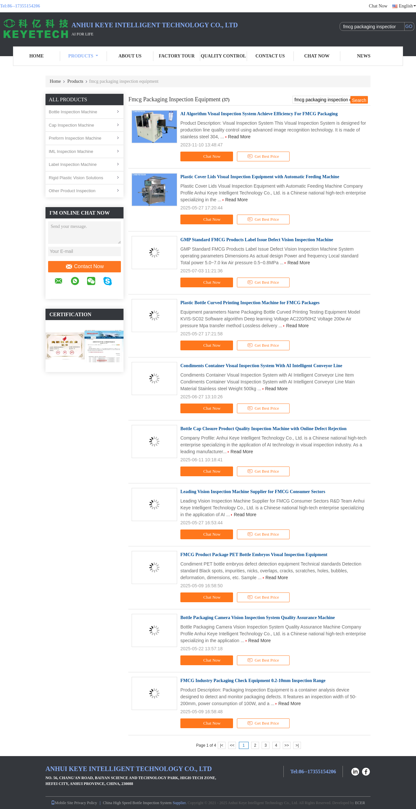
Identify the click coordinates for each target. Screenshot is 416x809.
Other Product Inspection (72, 190)
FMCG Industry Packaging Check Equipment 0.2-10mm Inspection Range (252, 680)
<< (232, 745)
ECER (360, 803)
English (407, 6)
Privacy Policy (85, 803)
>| (297, 745)
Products (83, 56)
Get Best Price (263, 156)
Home (36, 56)
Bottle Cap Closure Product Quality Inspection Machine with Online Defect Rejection (263, 428)
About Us (129, 56)
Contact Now (84, 266)
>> (286, 745)
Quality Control (223, 56)
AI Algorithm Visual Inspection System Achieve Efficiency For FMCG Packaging (259, 113)
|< (221, 745)
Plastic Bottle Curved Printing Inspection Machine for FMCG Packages (249, 302)
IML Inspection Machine (71, 151)
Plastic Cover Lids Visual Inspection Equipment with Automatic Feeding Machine (259, 176)
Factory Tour (176, 56)
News (363, 56)
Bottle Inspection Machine (73, 111)
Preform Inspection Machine (75, 138)
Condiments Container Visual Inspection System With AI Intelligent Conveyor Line (261, 365)
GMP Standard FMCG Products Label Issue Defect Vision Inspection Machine (256, 239)
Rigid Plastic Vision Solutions (76, 177)
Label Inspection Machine (73, 164)
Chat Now (378, 6)
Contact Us (270, 56)
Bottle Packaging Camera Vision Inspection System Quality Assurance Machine (257, 617)
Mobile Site (62, 803)
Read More (239, 136)
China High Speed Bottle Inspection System (137, 803)
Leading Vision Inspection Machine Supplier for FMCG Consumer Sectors (252, 491)
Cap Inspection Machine (71, 125)
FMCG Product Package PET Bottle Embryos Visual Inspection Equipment (253, 554)
